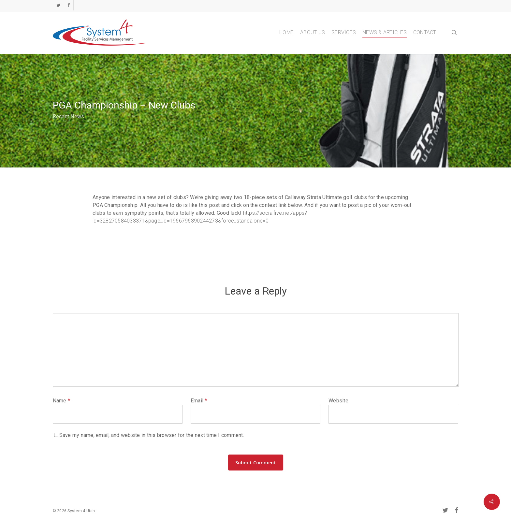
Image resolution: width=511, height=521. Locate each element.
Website (338, 401)
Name (61, 401)
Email (199, 401)
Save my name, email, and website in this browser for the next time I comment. (151, 435)
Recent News (68, 116)
